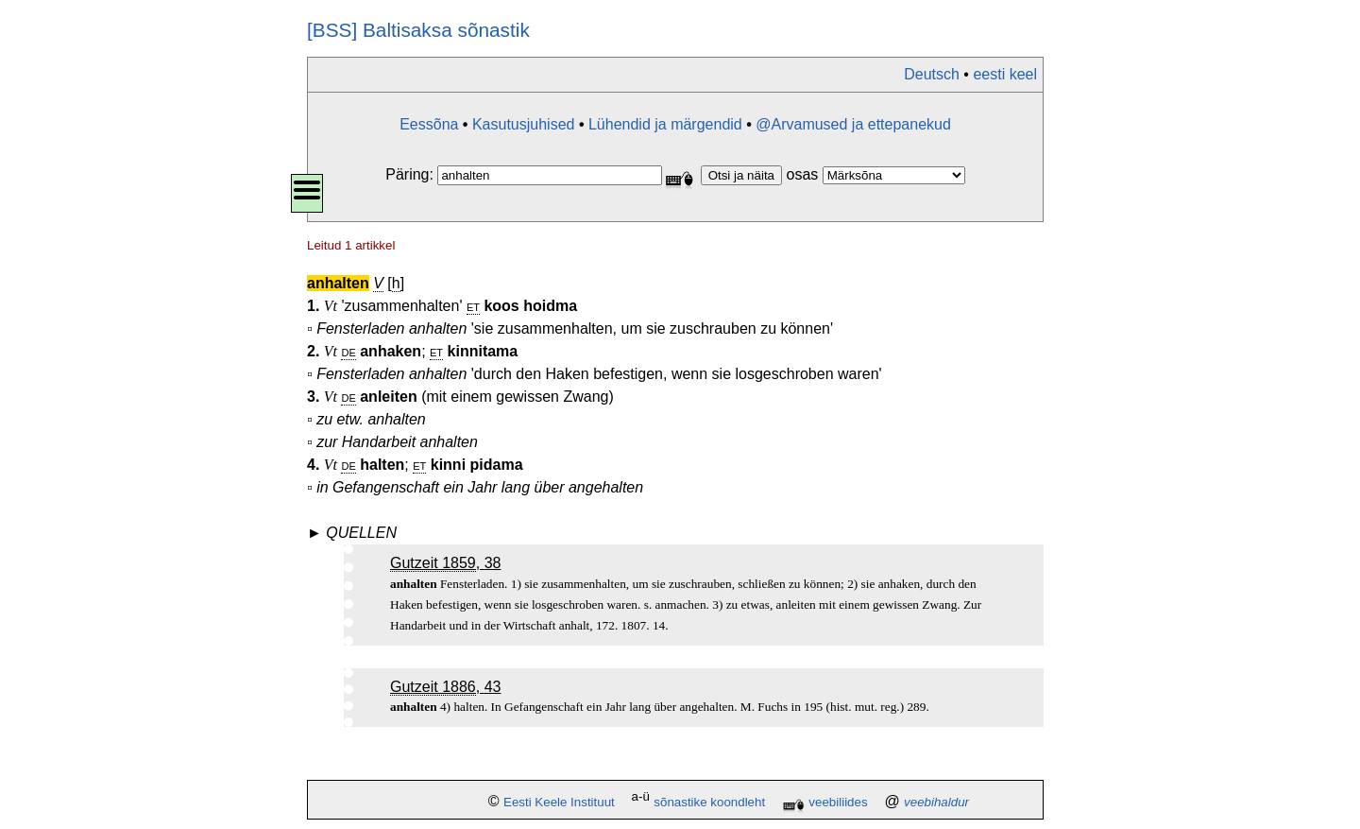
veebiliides (837, 802)
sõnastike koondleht (709, 802)
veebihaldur (936, 802)
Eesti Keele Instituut (559, 802)
